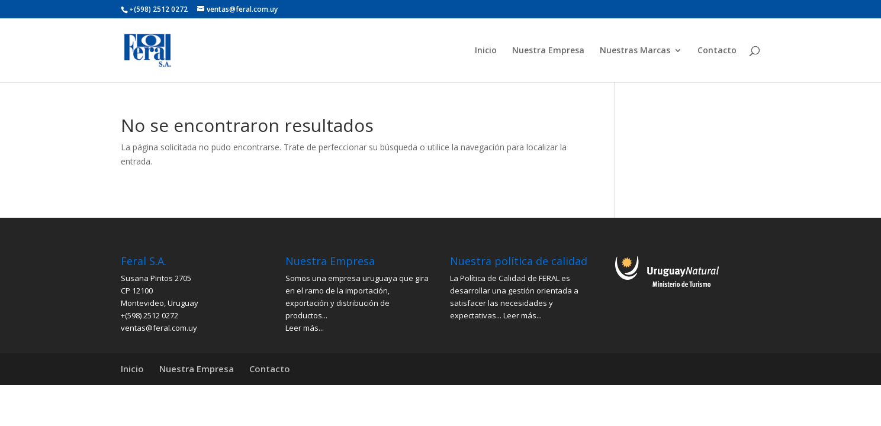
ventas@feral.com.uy (159, 327)
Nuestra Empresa (548, 51)
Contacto (717, 51)
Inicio (486, 51)
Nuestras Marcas (635, 51)
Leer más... (304, 327)
